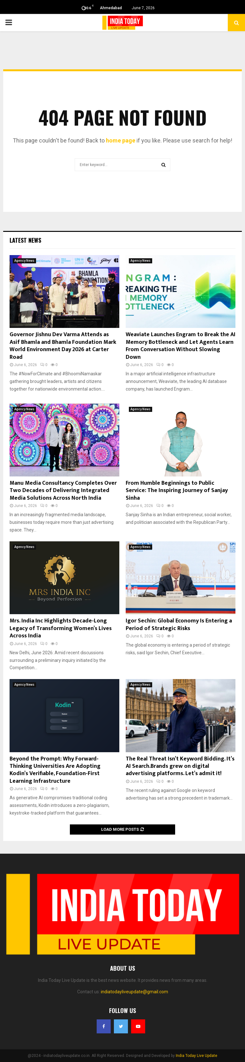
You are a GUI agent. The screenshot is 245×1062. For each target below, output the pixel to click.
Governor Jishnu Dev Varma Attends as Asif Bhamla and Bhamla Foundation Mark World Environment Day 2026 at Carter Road (63, 346)
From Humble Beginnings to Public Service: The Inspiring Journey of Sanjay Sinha (177, 490)
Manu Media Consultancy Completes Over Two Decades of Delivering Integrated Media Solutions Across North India (63, 490)
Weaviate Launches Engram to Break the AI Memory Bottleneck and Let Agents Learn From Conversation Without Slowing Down (180, 346)
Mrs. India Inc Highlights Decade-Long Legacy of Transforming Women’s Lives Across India (61, 628)
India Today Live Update (196, 1055)
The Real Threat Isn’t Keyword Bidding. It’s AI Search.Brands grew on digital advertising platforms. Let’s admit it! (180, 766)
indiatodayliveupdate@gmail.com (134, 991)
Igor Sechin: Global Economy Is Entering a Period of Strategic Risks (179, 624)
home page (120, 140)
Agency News (24, 260)
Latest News (25, 240)
